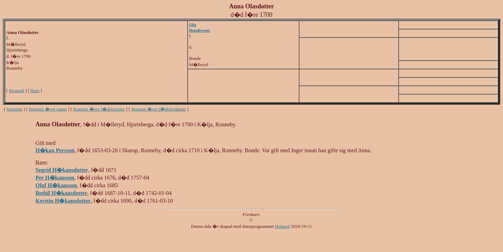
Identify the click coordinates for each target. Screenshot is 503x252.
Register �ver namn (48, 109)
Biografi (16, 90)
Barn (34, 90)
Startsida (15, 109)
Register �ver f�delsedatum (158, 109)
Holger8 (282, 226)
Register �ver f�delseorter (99, 109)
